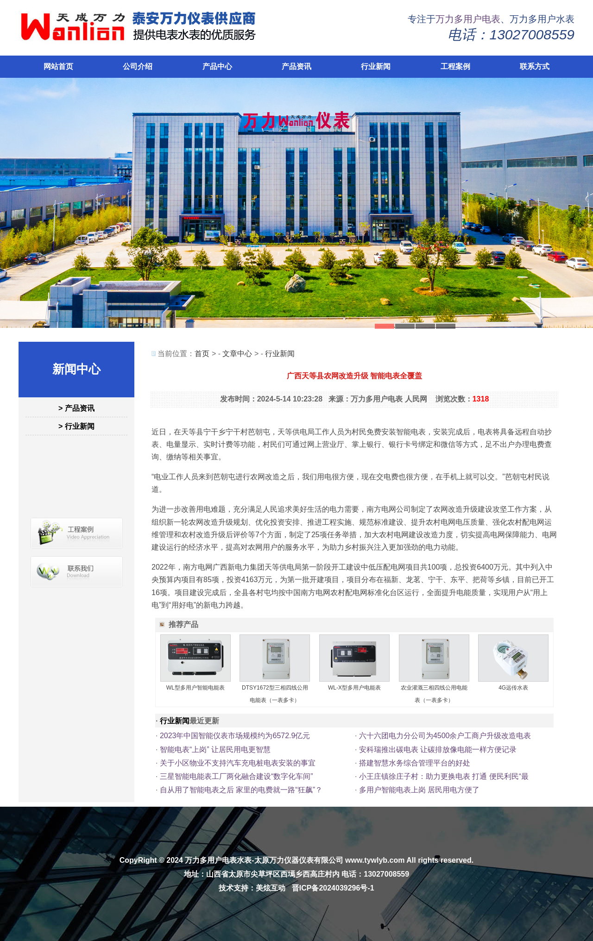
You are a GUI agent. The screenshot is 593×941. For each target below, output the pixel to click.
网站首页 (58, 66)
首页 (202, 354)
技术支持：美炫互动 (252, 888)
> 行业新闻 (76, 426)
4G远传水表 (513, 687)
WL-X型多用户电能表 (354, 687)
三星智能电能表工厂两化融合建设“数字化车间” (236, 776)
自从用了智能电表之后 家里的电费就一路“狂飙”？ (241, 790)
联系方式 (534, 66)
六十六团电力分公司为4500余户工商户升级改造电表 (445, 736)
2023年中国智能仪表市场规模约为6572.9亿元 (235, 736)
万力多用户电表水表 (218, 860)
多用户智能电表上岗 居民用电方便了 (419, 790)
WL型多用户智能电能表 (195, 687)
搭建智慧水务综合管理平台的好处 (414, 763)
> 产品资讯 (76, 408)
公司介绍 (137, 66)
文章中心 (237, 354)
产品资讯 (296, 66)
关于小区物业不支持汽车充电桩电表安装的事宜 (237, 763)
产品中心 (217, 66)
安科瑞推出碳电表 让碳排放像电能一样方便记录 (438, 749)
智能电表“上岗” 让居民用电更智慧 (215, 749)
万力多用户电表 (467, 19)
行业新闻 (376, 66)
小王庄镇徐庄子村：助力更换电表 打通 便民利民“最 (444, 776)
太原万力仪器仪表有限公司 (298, 860)
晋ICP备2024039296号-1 (333, 888)
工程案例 (455, 66)
